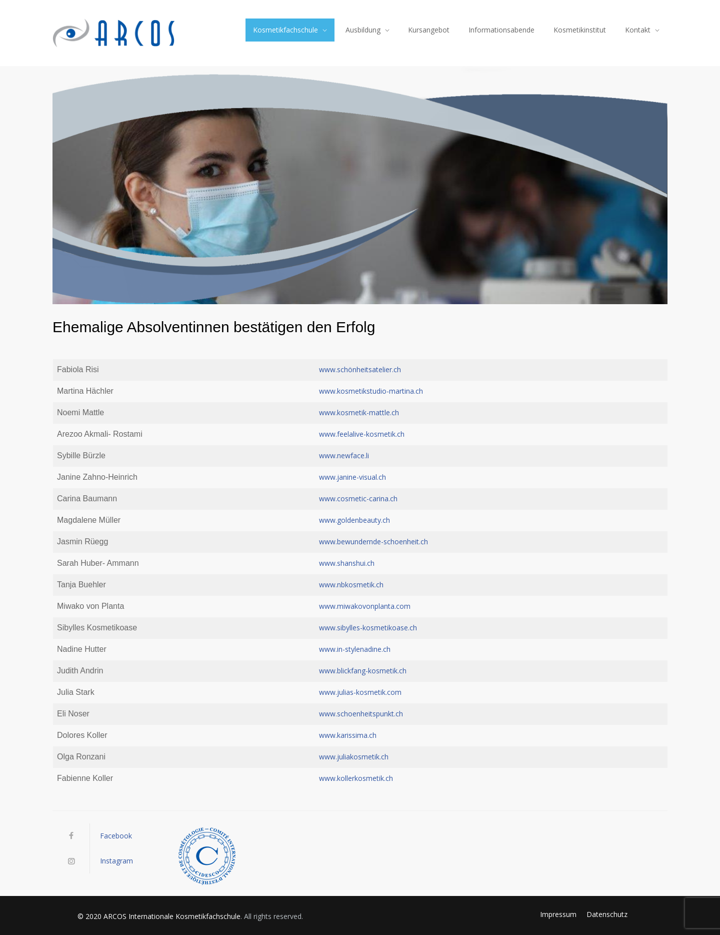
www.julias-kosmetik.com (360, 692)
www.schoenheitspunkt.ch (361, 713)
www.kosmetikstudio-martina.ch (371, 391)
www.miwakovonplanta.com (364, 606)
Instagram (116, 860)
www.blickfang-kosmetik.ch (362, 670)
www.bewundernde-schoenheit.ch (373, 541)
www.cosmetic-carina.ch (358, 498)
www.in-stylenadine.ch (354, 649)
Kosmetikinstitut (580, 30)
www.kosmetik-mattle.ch (359, 412)
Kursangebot (429, 30)
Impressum (558, 914)
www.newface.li (344, 455)
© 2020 (91, 916)
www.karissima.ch (347, 735)
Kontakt (637, 30)
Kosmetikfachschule (285, 30)
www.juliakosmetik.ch (353, 756)
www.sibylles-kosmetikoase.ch (368, 627)
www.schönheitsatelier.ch (360, 369)
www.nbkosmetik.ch (351, 584)
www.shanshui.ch (346, 563)
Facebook (116, 835)
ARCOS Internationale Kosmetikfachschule (172, 916)
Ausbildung (363, 30)
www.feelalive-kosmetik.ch (361, 434)
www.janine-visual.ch (352, 477)
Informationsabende (501, 30)
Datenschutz (607, 914)
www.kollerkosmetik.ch (356, 778)
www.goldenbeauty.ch (354, 520)
